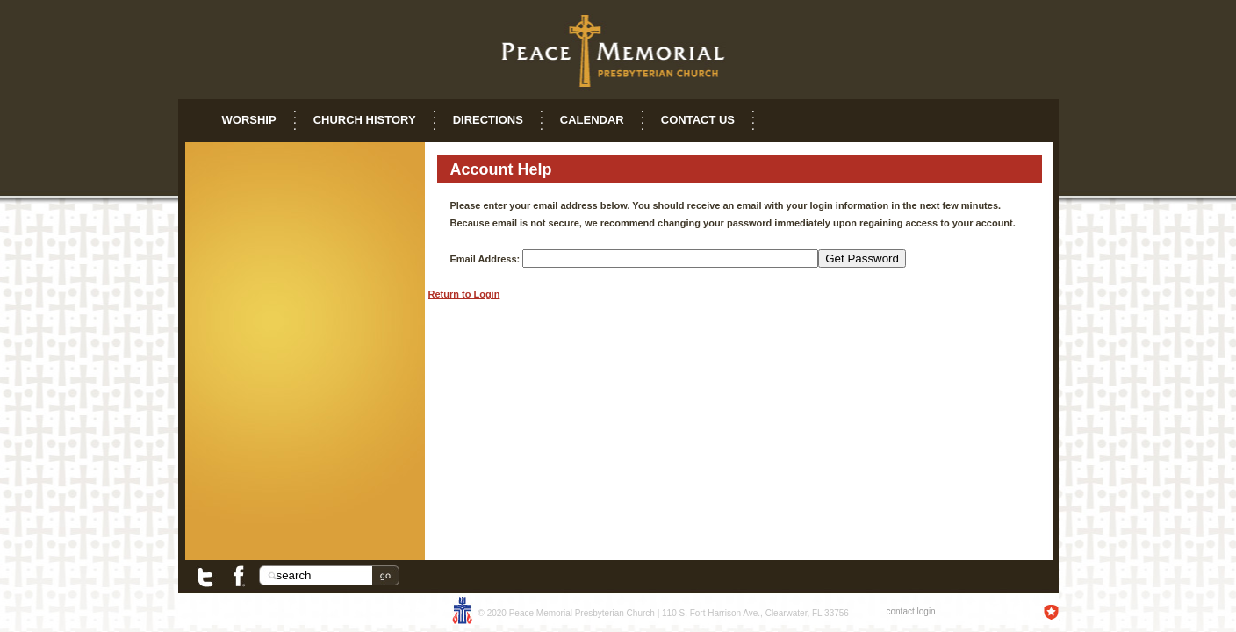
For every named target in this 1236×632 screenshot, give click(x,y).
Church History (364, 119)
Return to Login (464, 294)
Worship (249, 119)
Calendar (592, 119)
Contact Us (698, 119)
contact (901, 611)
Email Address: (485, 259)
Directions (488, 119)
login (926, 611)
